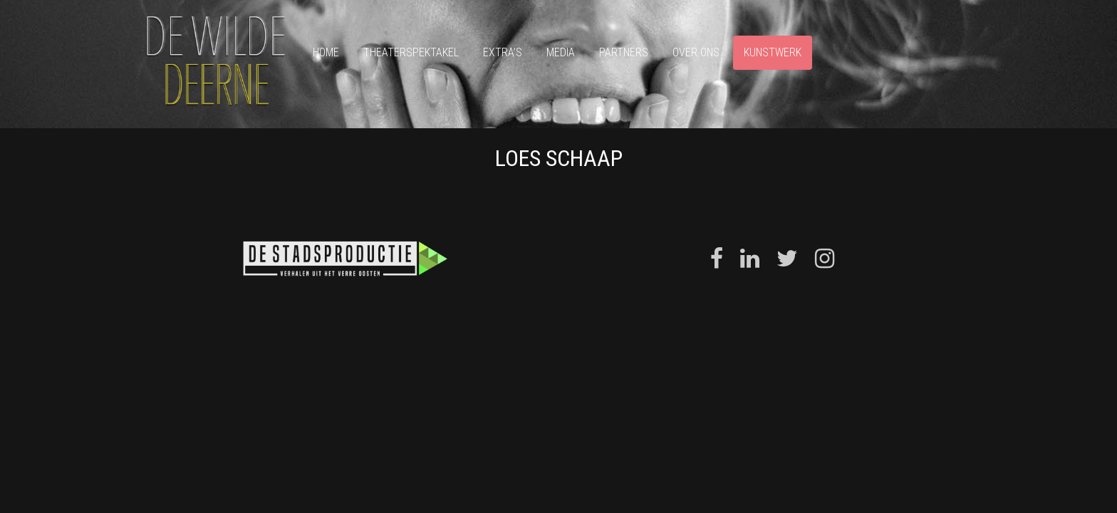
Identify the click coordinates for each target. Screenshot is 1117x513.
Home (326, 52)
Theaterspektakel (411, 52)
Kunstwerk (772, 52)
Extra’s (502, 52)
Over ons (695, 52)
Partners (623, 52)
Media (560, 52)
